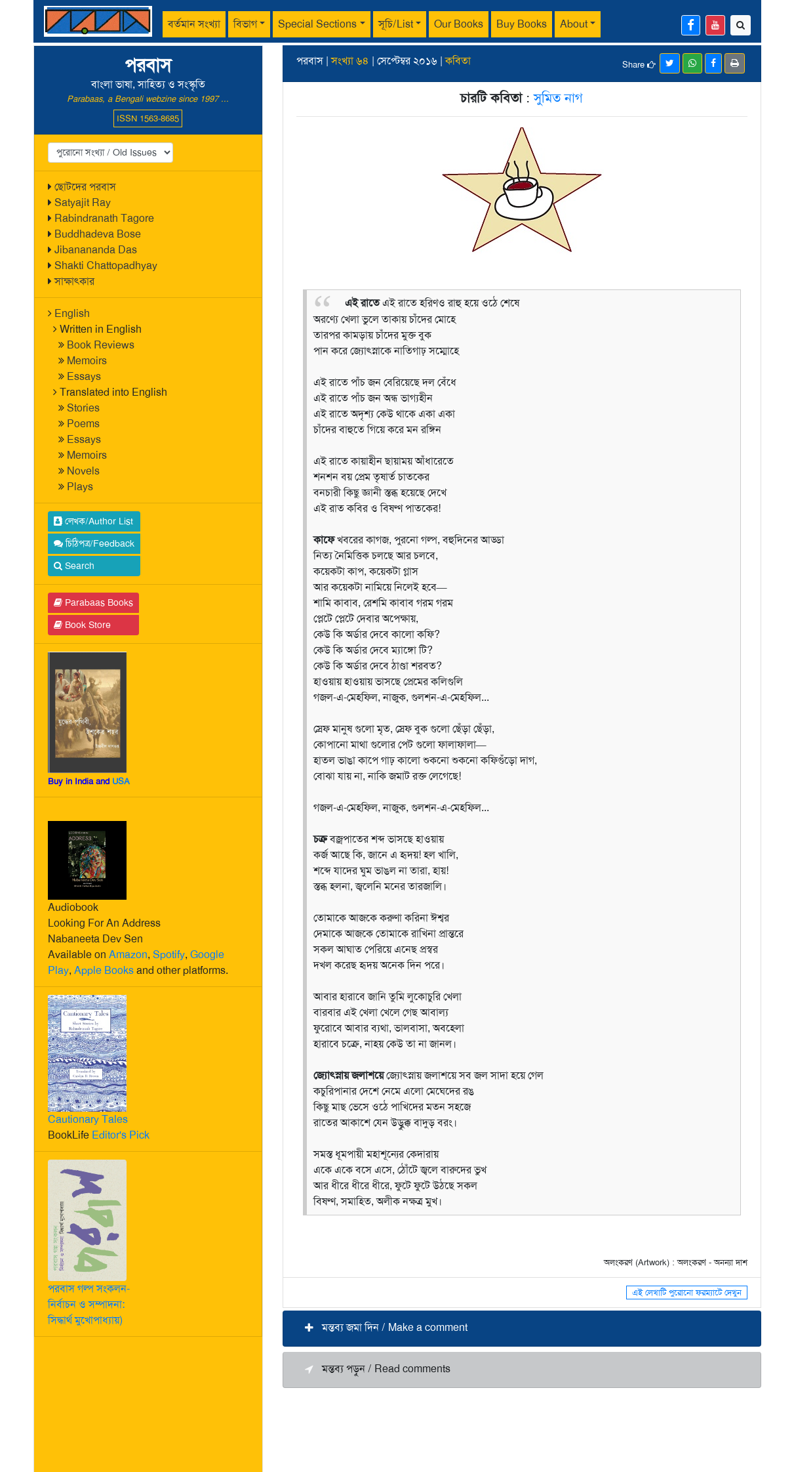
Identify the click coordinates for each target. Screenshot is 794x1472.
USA (121, 781)
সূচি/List (395, 24)
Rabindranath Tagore (104, 218)
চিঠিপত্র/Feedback (94, 543)
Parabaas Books (93, 602)
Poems (83, 424)
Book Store (82, 625)
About (573, 24)
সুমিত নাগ (558, 97)
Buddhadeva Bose (97, 234)
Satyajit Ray (82, 202)
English (72, 313)
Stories (83, 408)
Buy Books (521, 24)
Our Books (458, 24)
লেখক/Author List (93, 521)
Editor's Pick (120, 1135)
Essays (84, 376)
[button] (522, 1329)
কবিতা (458, 61)
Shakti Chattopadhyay (105, 265)
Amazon (128, 954)
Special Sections (317, 24)
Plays (80, 487)
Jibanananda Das (95, 250)
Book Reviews (100, 345)
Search (74, 566)
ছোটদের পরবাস (85, 187)
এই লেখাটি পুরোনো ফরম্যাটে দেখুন (687, 1292)
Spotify (169, 954)
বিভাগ (245, 24)
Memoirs (87, 361)
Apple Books (104, 970)
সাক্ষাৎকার (74, 281)
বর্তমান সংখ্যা (194, 24)
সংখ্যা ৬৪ (350, 61)
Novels (83, 471)
